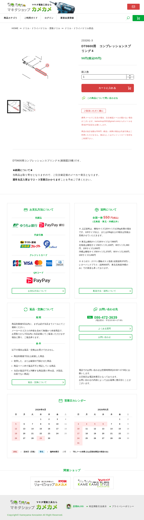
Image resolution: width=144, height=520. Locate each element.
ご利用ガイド (29, 17)
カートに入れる (108, 87)
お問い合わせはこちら (133, 6)
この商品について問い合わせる (102, 97)
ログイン (46, 17)
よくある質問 (104, 328)
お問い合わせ (104, 336)
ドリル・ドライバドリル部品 (79, 27)
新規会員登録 (63, 17)
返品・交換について (37, 381)
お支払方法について (37, 290)
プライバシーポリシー (123, 505)
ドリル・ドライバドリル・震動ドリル (41, 27)
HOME (15, 27)
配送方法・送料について (104, 290)
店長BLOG (78, 505)
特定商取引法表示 (98, 505)
